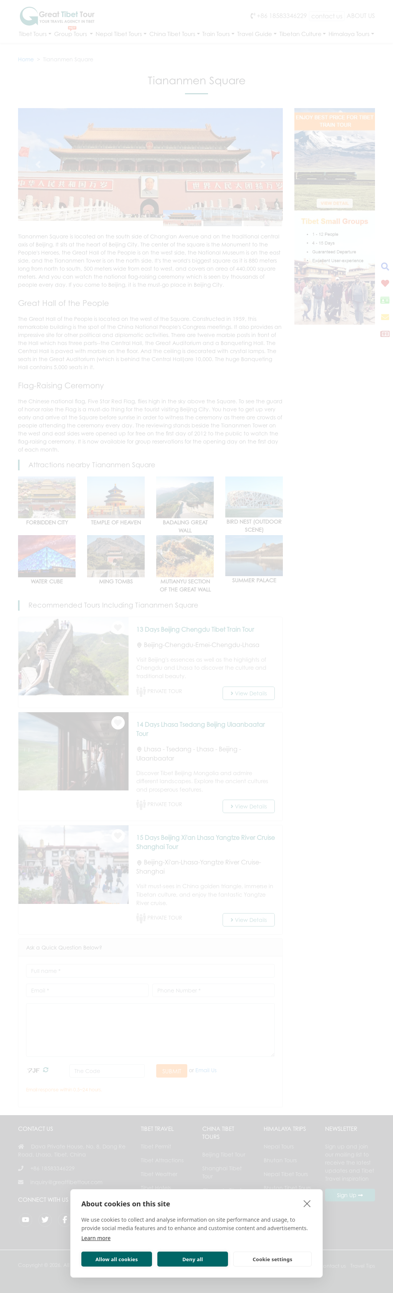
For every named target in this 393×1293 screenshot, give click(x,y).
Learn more (96, 1238)
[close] (307, 1203)
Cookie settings (272, 1259)
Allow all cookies (117, 1259)
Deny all (192, 1259)
